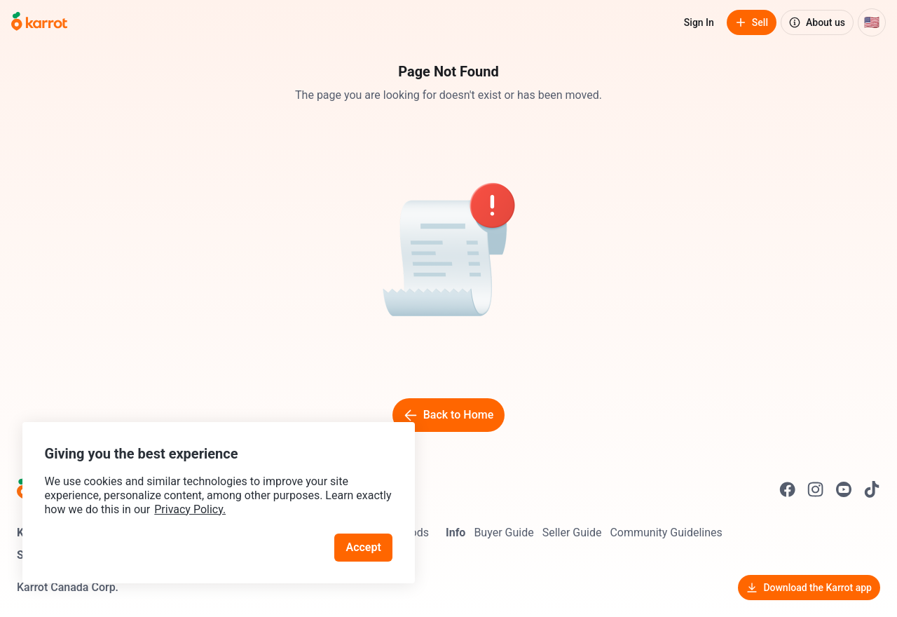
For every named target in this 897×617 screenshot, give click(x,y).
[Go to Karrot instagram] (815, 489)
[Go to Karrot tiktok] (871, 489)
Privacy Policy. (190, 508)
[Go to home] (39, 22)
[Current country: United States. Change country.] (872, 22)
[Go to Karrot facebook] (787, 489)
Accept (363, 546)
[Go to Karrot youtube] (843, 489)
